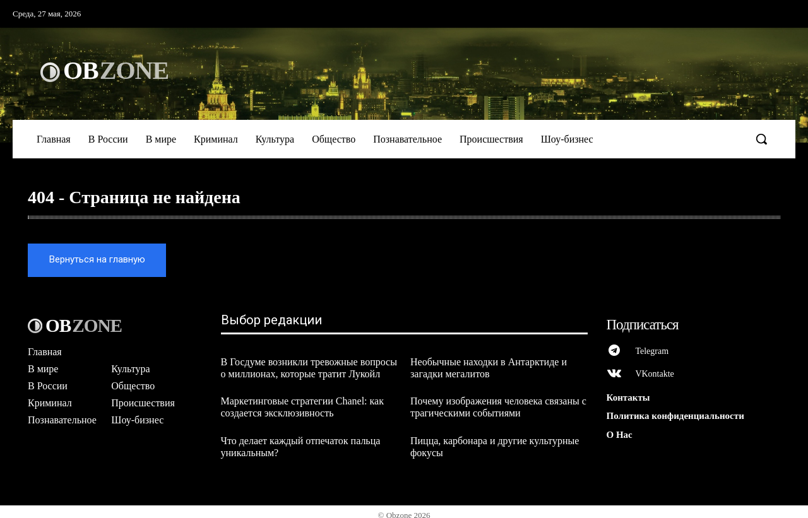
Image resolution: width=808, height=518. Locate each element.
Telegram (653, 345)
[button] (761, 139)
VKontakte (655, 369)
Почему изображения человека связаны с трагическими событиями (498, 400)
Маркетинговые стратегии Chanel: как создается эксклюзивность (302, 400)
